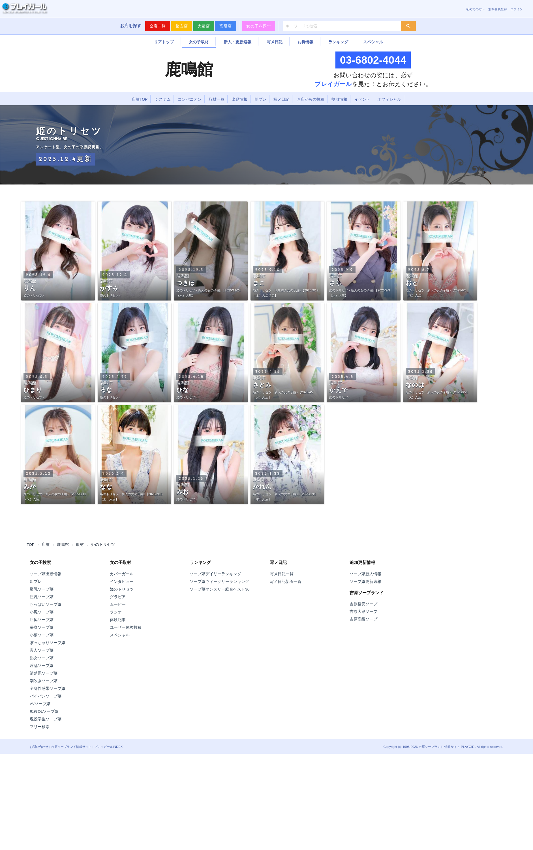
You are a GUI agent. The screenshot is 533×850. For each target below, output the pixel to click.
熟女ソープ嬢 (41, 658)
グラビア (118, 597)
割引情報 (339, 99)
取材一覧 (216, 99)
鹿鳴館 (63, 544)
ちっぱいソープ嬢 (45, 604)
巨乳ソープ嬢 (41, 597)
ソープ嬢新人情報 (365, 574)
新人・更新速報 (237, 42)
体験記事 (118, 620)
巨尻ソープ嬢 (41, 620)
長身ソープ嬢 (41, 627)
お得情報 (305, 42)
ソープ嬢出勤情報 (45, 574)
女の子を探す (258, 26)
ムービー (118, 604)
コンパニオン (190, 99)
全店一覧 (157, 26)
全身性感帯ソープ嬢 (47, 688)
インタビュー (122, 581)
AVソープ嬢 (40, 704)
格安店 (181, 26)
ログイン (516, 9)
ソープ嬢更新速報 (365, 581)
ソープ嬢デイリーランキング (215, 574)
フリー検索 (40, 727)
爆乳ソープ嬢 (41, 589)
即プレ (260, 99)
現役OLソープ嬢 (44, 711)
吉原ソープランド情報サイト (71, 746)
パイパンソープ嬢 (45, 696)
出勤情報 (239, 99)
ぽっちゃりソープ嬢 (47, 643)
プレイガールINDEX (108, 746)
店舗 (46, 544)
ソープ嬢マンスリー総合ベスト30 (219, 589)
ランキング (338, 42)
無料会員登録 (497, 9)
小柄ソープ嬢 (41, 635)
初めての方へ (475, 9)
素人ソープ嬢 (41, 650)
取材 (80, 544)
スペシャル (373, 42)
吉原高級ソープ (363, 619)
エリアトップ (162, 42)
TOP (31, 544)
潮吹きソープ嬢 (43, 681)
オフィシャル (389, 99)
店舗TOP (140, 99)
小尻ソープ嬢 (41, 612)
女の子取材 (199, 42)
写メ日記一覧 (282, 574)
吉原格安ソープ (363, 604)
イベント (362, 99)
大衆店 (204, 26)
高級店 (225, 26)
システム (163, 99)
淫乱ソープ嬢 (41, 666)
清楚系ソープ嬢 (43, 673)
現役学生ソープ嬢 (45, 719)
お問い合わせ (39, 746)
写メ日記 (274, 42)
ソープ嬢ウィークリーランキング (219, 581)
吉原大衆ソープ (363, 611)
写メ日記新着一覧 (285, 581)
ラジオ (116, 612)
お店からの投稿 (310, 99)
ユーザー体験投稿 (126, 627)
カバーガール (122, 574)
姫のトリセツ (103, 544)
